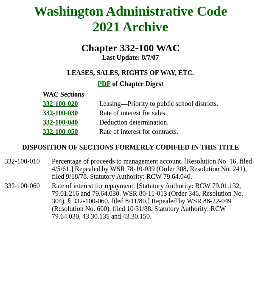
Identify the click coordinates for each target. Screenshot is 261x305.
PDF (104, 83)
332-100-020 (60, 103)
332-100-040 (60, 122)
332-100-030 (60, 112)
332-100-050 (60, 131)
